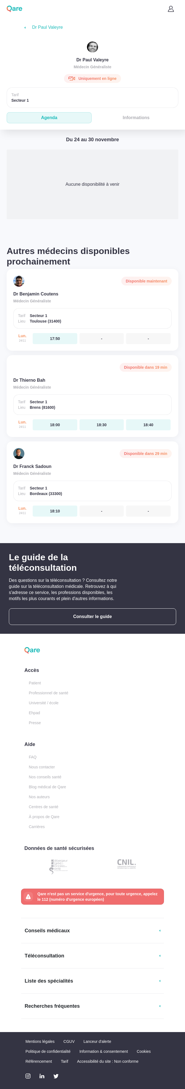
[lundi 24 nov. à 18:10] (55, 511)
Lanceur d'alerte (97, 1041)
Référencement (38, 1061)
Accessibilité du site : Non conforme (107, 1061)
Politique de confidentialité (48, 1051)
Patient (35, 683)
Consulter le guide (92, 616)
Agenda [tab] (49, 117)
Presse (35, 723)
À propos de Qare (44, 817)
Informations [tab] (136, 117)
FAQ (33, 757)
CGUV (68, 1041)
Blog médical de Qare (47, 787)
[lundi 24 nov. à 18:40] (148, 424)
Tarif (64, 1061)
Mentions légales (40, 1041)
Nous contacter (42, 767)
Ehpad (34, 713)
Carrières (37, 826)
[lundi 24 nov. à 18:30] (101, 424)
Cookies (144, 1051)
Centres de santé (43, 807)
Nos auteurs (39, 797)
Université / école (43, 703)
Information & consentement (103, 1051)
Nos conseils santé (45, 777)
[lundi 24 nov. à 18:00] (55, 424)
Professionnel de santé (48, 693)
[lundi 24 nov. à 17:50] (55, 338)
